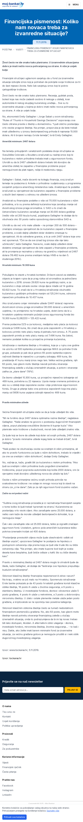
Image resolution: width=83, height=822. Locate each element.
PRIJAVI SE (72, 690)
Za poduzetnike (10, 748)
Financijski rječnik (11, 767)
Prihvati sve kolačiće (14, 817)
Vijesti (5, 762)
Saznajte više (53, 810)
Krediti (5, 739)
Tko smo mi (8, 711)
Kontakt (6, 716)
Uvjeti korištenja (11, 721)
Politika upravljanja (12, 725)
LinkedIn (7, 794)
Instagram (7, 790)
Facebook (7, 785)
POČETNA (7, 49)
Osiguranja (8, 744)
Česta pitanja (9, 771)
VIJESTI (19, 49)
